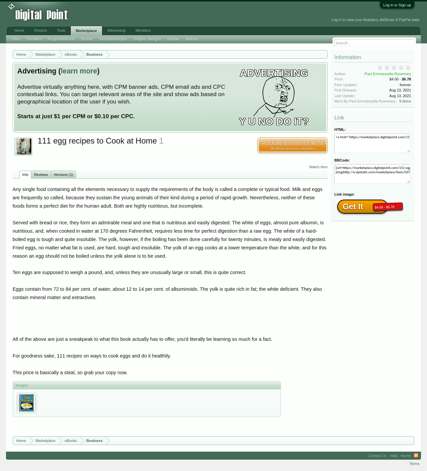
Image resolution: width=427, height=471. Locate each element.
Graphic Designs (147, 39)
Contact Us (378, 456)
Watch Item (318, 167)
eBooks (173, 39)
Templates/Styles (113, 39)
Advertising (116, 30)
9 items (405, 101)
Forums (40, 30)
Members (143, 30)
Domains (34, 39)
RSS (416, 455)
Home (19, 30)
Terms (414, 464)
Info (25, 175)
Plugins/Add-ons (61, 39)
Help (394, 456)
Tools (61, 30)
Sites (16, 39)
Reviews (41, 175)
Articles (192, 39)
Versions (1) (63, 175)
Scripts (87, 39)
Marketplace (86, 31)
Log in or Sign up (397, 5)
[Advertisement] (151, 14)
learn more (79, 71)
